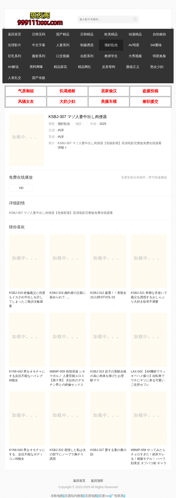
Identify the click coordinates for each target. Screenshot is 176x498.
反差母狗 (108, 67)
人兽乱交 (14, 78)
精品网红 (84, 67)
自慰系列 (86, 56)
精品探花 (60, 67)
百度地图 (91, 496)
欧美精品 (111, 34)
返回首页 (14, 34)
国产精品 (62, 34)
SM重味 (156, 45)
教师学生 (111, 56)
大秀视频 (135, 56)
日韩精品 (86, 34)
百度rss (104, 496)
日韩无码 (38, 34)
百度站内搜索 (74, 496)
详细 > (62, 147)
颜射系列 (38, 56)
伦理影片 (14, 45)
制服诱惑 (86, 45)
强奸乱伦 (111, 45)
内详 (61, 130)
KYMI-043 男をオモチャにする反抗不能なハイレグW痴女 (27, 376)
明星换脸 (159, 56)
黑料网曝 (36, 67)
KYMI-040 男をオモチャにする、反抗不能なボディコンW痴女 (27, 454)
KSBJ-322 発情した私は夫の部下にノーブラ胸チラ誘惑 (68, 454)
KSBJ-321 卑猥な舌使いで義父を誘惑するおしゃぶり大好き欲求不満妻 (149, 297)
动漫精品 (135, 34)
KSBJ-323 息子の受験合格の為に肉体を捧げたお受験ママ (108, 376)
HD (21, 188)
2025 (102, 123)
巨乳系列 (14, 56)
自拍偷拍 (159, 34)
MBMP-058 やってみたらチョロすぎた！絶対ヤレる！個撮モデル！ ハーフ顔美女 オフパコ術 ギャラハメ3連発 (148, 458)
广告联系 (117, 496)
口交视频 (62, 56)
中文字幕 (38, 45)
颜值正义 (132, 67)
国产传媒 (38, 78)
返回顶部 (97, 480)
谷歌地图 (57, 496)
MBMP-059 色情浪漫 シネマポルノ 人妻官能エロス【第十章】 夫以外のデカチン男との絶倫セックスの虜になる (67, 380)
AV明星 (134, 45)
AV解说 (13, 67)
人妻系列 (62, 45)
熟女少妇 (156, 67)
